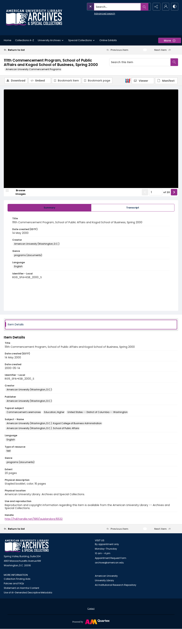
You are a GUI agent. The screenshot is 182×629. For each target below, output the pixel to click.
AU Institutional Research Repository (115, 585)
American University (106, 576)
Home (7, 40)
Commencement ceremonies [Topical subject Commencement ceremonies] (24, 412)
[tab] (49, 207)
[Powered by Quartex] (91, 622)
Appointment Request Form (110, 558)
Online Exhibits (108, 40)
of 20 (166, 192)
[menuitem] (91, 608)
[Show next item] (174, 192)
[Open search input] (146, 6)
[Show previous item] (145, 192)
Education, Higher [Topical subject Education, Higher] (54, 412)
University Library (104, 580)
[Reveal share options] (155, 6)
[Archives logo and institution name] (34, 18)
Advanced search (96, 13)
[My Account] (165, 6)
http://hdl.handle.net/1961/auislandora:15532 (34, 519)
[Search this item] (139, 62)
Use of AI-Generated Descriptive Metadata (28, 592)
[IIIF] (128, 80)
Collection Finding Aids (17, 579)
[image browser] (18, 192)
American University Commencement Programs (33, 69)
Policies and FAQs (14, 583)
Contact (91, 608)
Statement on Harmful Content (21, 588)
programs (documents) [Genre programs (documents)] (28, 255)
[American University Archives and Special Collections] (27, 546)
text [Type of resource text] (9, 451)
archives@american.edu (109, 562)
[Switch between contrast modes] (174, 6)
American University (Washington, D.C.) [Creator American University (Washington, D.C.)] (36, 244)
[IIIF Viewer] (143, 80)
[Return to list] (27, 49)
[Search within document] (174, 62)
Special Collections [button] (82, 40)
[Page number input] (155, 192)
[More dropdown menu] (169, 40)
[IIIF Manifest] (166, 80)
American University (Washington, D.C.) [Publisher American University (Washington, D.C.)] (29, 401)
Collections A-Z (24, 40)
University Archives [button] (51, 40)
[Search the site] (110, 6)
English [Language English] (18, 266)
